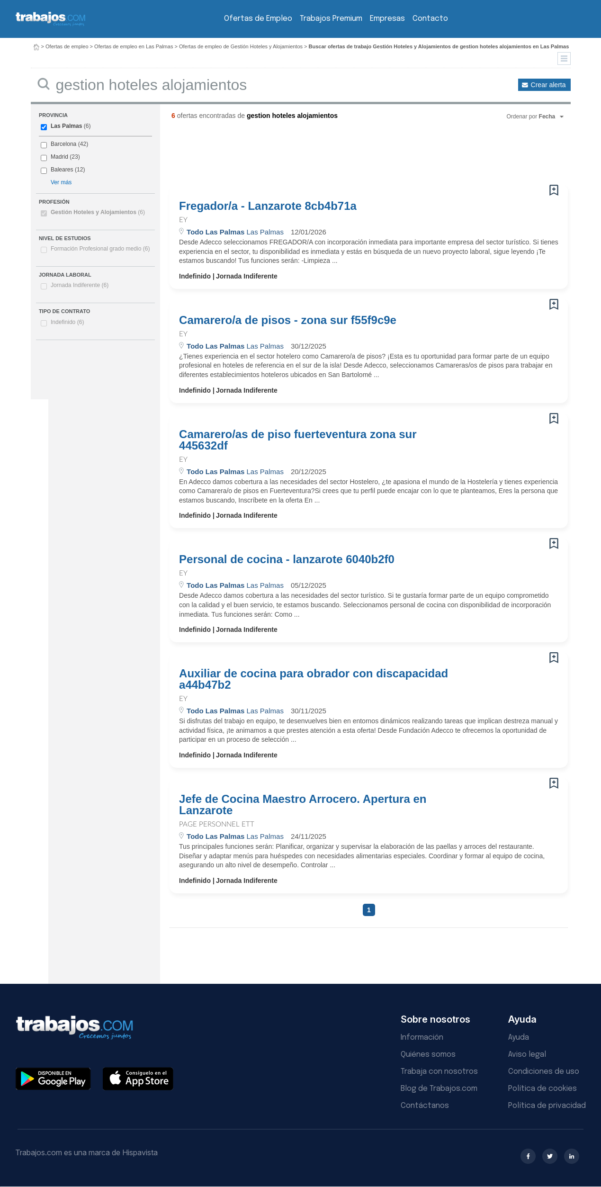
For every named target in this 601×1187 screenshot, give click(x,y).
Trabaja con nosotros (439, 1072)
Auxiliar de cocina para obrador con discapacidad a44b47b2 (313, 679)
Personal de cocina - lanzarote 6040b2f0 (287, 559)
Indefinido (67, 322)
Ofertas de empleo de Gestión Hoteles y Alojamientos (241, 46)
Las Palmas (66, 126)
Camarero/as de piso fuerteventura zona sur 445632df (298, 440)
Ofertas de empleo (67, 46)
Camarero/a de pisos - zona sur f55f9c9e (287, 320)
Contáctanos (425, 1106)
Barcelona (63, 144)
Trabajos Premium (331, 19)
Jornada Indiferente (79, 285)
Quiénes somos (428, 1055)
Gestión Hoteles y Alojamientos (98, 212)
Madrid (59, 156)
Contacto (430, 19)
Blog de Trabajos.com (439, 1089)
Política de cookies (542, 1089)
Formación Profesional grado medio (100, 248)
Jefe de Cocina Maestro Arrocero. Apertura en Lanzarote (302, 804)
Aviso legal (527, 1055)
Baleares (62, 169)
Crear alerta (548, 85)
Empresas (387, 19)
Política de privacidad (547, 1106)
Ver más (61, 182)
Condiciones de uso (543, 1072)
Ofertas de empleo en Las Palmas (133, 46)
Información (422, 1038)
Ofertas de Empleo (258, 19)
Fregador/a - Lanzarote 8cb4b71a (268, 206)
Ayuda (518, 1038)
